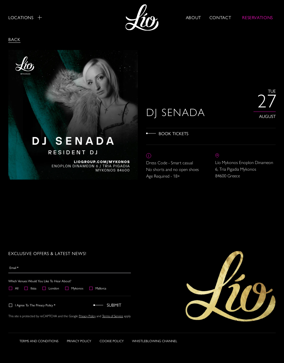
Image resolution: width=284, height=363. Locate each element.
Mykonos (74, 288)
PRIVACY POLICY (79, 340)
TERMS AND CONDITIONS (39, 340)
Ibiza (30, 288)
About (193, 17)
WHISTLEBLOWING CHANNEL (154, 340)
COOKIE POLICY (112, 340)
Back (14, 39)
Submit (114, 305)
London (51, 288)
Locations (25, 17)
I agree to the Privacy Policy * (32, 305)
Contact (220, 17)
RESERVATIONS (257, 17)
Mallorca (98, 288)
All (13, 288)
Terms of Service (112, 316)
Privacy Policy (87, 316)
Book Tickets (173, 133)
